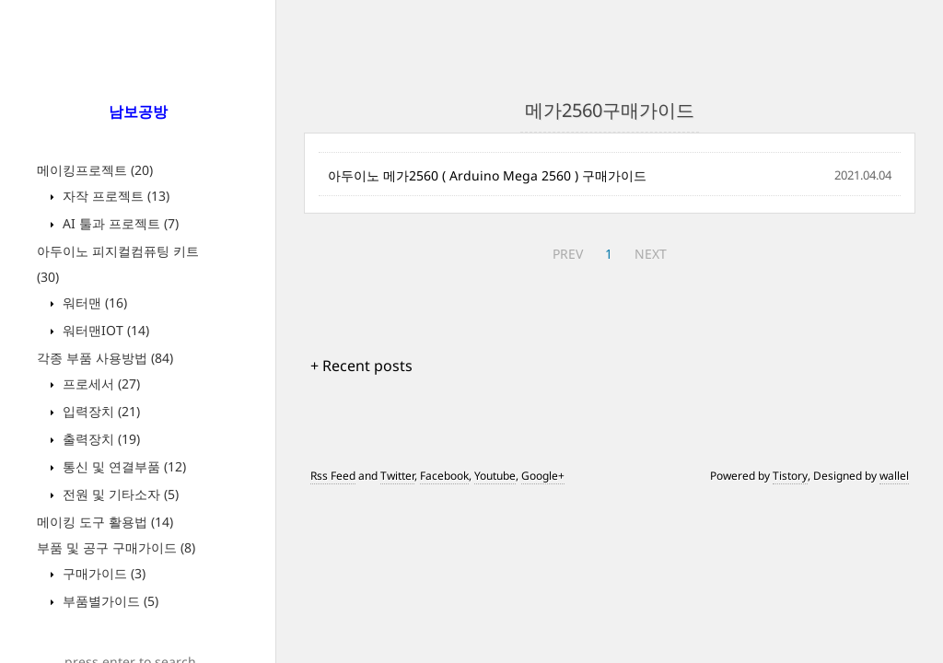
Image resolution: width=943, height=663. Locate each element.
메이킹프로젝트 (95, 170)
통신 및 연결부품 (122, 466)
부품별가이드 (108, 601)
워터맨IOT (104, 330)
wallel (894, 475)
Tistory (790, 475)
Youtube (495, 475)
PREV (568, 253)
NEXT (650, 253)
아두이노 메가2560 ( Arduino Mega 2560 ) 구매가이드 (487, 175)
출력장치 (99, 439)
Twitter (397, 475)
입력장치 (99, 411)
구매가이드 (102, 573)
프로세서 (99, 383)
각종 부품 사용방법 (105, 357)
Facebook (444, 475)
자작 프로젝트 (114, 195)
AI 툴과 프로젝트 (119, 223)
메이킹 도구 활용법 (105, 521)
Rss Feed (332, 475)
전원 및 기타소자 (119, 494)
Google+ (543, 475)
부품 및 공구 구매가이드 (116, 547)
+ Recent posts (361, 365)
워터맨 (93, 302)
